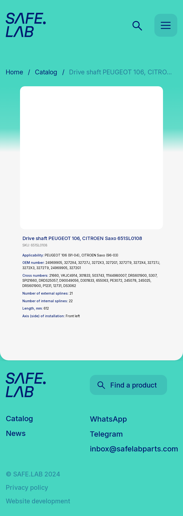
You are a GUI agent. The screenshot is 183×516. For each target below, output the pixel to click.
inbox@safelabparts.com (134, 448)
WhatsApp (108, 419)
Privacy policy (27, 487)
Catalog (46, 72)
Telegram (106, 434)
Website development (38, 501)
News (16, 433)
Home (14, 72)
